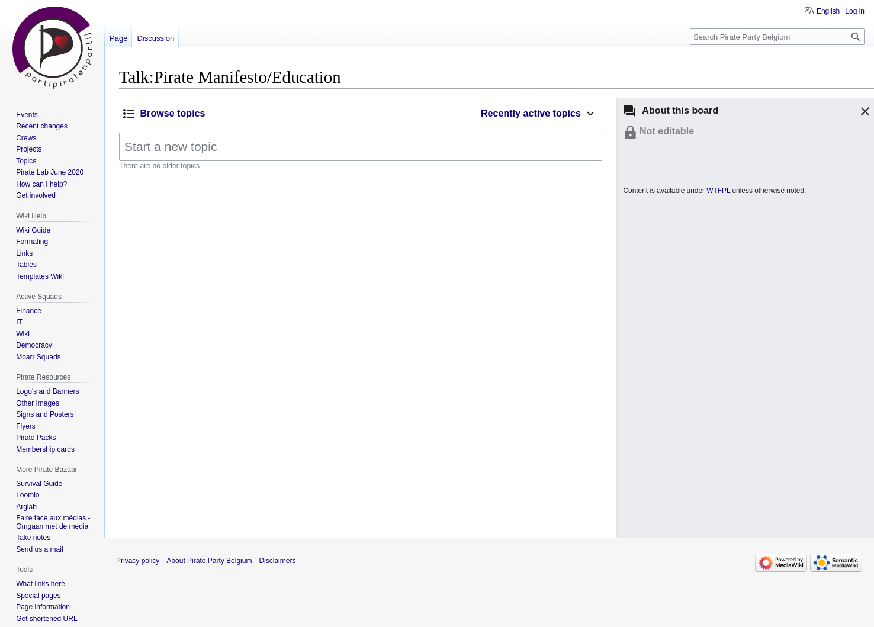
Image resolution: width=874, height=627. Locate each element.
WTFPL (718, 191)
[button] (863, 113)
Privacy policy (137, 561)
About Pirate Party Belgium (209, 561)
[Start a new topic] (360, 147)
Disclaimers (277, 561)
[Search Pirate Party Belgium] (777, 36)
